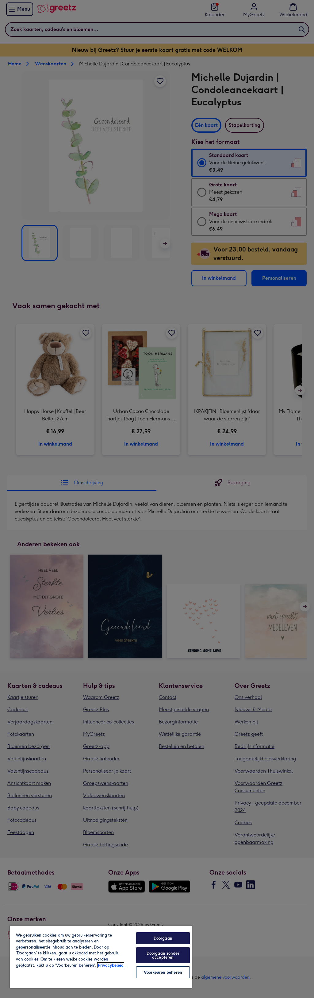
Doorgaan (163, 938)
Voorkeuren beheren (163, 972)
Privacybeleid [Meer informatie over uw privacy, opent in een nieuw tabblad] (111, 965)
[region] (101, 956)
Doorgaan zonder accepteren (163, 955)
